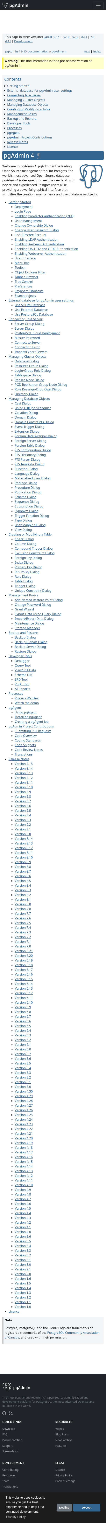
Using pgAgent (26, 712)
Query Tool (23, 665)
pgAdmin (15, 5)
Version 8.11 (24, 853)
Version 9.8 (23, 796)
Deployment (24, 207)
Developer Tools (19, 123)
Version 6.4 (23, 1030)
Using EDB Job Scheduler (33, 408)
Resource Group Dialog (31, 366)
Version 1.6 (23, 1278)
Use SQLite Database (30, 305)
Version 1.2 (23, 1297)
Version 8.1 (23, 899)
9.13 (66, 37)
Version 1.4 (23, 1288)
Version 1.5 (23, 1283)
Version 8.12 (24, 848)
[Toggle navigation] (98, 5)
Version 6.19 (24, 960)
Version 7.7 (23, 913)
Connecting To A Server (24, 95)
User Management (28, 221)
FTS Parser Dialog (27, 459)
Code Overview (26, 736)
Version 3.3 (23, 1250)
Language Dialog (27, 473)
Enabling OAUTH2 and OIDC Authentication (46, 249)
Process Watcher (27, 698)
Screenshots (10, 1451)
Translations (23, 754)
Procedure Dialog (27, 487)
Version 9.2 (23, 824)
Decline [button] (64, 1507)
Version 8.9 (23, 862)
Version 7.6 (23, 918)
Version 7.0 (23, 946)
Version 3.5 (23, 1241)
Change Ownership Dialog (34, 225)
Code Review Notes (29, 750)
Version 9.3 (23, 820)
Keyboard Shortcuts (29, 291)
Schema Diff (23, 675)
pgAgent (13, 132)
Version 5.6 (23, 1058)
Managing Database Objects (27, 104)
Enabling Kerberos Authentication (39, 244)
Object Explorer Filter (30, 272)
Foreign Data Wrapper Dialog (36, 436)
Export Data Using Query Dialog (38, 614)
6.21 (8, 41)
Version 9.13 (24, 773)
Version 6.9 (23, 1007)
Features (61, 1446)
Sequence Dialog (27, 501)
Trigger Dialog (25, 586)
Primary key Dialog (28, 567)
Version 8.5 (23, 881)
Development (23, 41)
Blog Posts (62, 1434)
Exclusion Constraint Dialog (35, 553)
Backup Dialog (25, 637)
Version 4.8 (23, 1194)
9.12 (75, 37)
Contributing (10, 1470)
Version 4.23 (24, 1124)
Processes (14, 128)
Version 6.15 (24, 979)
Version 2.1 (23, 1269)
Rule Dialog (23, 576)
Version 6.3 (23, 1035)
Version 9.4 (23, 815)
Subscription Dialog (29, 506)
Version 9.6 (23, 806)
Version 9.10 (24, 787)
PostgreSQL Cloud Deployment (37, 333)
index (97, 51)
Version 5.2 (23, 1077)
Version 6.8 (23, 1012)
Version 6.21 (24, 951)
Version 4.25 (24, 1115)
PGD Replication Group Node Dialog (41, 384)
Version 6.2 (23, 1040)
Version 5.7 (23, 1054)
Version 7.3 (23, 932)
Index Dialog (24, 562)
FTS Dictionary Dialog (30, 455)
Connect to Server (28, 342)
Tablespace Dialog (28, 375)
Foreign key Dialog (28, 558)
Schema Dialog (26, 497)
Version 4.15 (24, 1161)
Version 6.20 (24, 956)
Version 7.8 (23, 909)
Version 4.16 (24, 1157)
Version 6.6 (23, 1021)
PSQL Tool (22, 684)
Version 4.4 (23, 1213)
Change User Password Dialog (37, 230)
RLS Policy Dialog (27, 572)
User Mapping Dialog (30, 525)
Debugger (22, 661)
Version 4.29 (24, 1096)
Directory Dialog (27, 394)
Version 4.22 (24, 1129)
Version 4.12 (24, 1176)
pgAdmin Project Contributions (29, 137)
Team (5, 1481)
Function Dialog (26, 469)
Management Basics (22, 114)
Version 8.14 (24, 838)
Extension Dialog (27, 431)
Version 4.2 (23, 1222)
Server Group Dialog (29, 324)
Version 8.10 (24, 857)
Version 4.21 (24, 1133)
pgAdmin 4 (59, 51)
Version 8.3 (23, 890)
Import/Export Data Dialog (34, 618)
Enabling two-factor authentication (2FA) (44, 216)
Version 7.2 (23, 937)
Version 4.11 (24, 1180)
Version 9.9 (23, 792)
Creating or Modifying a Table (28, 109)
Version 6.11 (24, 998)
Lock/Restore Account (30, 235)
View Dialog (23, 530)
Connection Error (27, 347)
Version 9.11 (24, 782)
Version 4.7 (23, 1199)
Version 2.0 (23, 1274)
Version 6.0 (23, 1049)
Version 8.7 (23, 871)
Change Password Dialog (33, 604)
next (87, 51)
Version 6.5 (23, 1026)
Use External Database (31, 310)
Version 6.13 (24, 988)
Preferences (23, 286)
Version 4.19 (24, 1143)
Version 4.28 (24, 1101)
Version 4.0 (23, 1232)
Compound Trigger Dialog (34, 548)
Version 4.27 (24, 1105)
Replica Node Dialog (29, 380)
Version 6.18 (24, 965)
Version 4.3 (23, 1218)
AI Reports (22, 689)
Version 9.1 (23, 829)
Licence (12, 147)
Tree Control (24, 281)
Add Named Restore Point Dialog (39, 600)
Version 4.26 (24, 1110)
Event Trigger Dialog (30, 427)
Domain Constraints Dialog (34, 422)
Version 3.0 (23, 1264)
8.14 (84, 37)
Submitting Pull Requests (33, 731)
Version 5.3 (23, 1073)
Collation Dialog (26, 413)
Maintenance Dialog (29, 623)
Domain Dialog (26, 417)
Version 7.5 (23, 923)
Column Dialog (25, 544)
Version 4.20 (24, 1138)
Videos (59, 1429)
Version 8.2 (23, 895)
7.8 (92, 37)
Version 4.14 (24, 1166)
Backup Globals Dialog (31, 642)
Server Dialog (24, 328)
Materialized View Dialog (33, 478)
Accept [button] (86, 1507)
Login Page (23, 211)
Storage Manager (27, 628)
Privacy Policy (64, 1475)
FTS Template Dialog (29, 464)
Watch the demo (27, 703)
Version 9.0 (23, 834)
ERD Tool (21, 679)
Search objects (25, 296)
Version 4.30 (24, 1091)
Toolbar (20, 267)
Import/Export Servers (31, 352)
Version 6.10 (24, 1002)
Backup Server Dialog (30, 647)
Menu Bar (22, 263)
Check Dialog (24, 539)
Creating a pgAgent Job (32, 721)
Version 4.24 (24, 1119)
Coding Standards (28, 740)
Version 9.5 (23, 810)
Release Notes (17, 142)
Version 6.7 (23, 1016)
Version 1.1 (23, 1302)
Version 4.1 (23, 1227)
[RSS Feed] (11, 1413)
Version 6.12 (24, 993)
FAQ (5, 1434)
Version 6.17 (24, 970)
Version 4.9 (23, 1190)
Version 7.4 (23, 927)
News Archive (64, 1440)
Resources (8, 1475)
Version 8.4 (23, 885)
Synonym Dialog (27, 511)
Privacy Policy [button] (16, 1517)
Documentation (12, 1440)
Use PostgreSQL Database (34, 314)
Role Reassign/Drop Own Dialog (38, 389)
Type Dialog (23, 520)
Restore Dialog (25, 651)
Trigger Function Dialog (32, 516)
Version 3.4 (23, 1246)
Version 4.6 (23, 1204)
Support (7, 1446)
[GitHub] (4, 1413)
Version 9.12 (24, 778)
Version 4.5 (23, 1208)
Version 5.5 (23, 1063)
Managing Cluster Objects (26, 100)
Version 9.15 (24, 764)
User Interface (25, 258)
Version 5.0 (23, 1087)
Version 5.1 (23, 1082)
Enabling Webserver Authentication (40, 253)
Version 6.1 (23, 1044)
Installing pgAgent (28, 717)
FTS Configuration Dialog (33, 450)
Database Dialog (27, 361)
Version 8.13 (24, 843)
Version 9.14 (24, 768)
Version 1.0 (23, 1307)
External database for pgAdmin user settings (39, 90)
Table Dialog (24, 581)
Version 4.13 (24, 1171)
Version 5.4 (23, 1068)
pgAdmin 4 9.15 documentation (26, 51)
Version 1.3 (23, 1293)
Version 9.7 (23, 801)
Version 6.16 (24, 974)
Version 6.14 (24, 984)
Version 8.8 (23, 867)
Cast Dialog (23, 403)
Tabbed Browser (26, 277)
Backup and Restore (21, 118)
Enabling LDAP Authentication (36, 239)
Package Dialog (26, 483)
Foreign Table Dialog (30, 445)
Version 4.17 (24, 1152)
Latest (48, 37)
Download (8, 1429)
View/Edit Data (25, 670)
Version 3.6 (23, 1236)
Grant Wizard (24, 609)
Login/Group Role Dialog (33, 370)
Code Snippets (25, 745)
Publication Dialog (28, 492)
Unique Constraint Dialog (33, 590)
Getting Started (18, 86)
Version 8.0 (23, 904)
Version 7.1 (23, 941)
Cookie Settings (65, 1481)
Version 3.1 (23, 1260)
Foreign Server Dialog (30, 441)
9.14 (57, 37)
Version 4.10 (24, 1185)
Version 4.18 (24, 1147)
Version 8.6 (23, 876)
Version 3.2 (23, 1255)
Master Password (27, 338)
